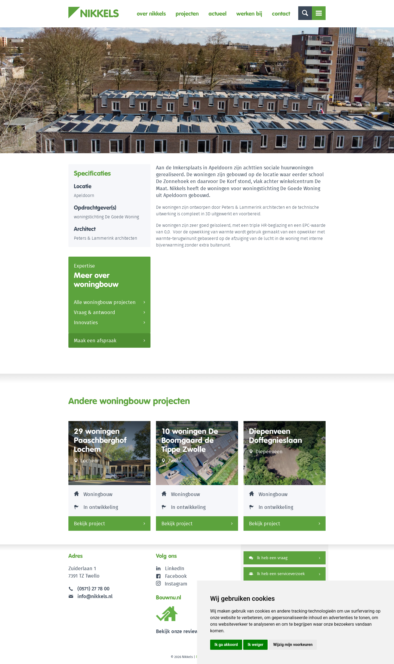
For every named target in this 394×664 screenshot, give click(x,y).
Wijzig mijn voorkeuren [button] (292, 644)
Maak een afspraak (95, 340)
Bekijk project (89, 523)
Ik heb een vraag (268, 558)
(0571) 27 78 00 (93, 588)
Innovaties (86, 322)
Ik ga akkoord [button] (226, 644)
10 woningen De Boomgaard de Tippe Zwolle (189, 440)
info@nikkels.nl (90, 596)
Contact (281, 13)
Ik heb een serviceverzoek (277, 574)
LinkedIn (174, 568)
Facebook (176, 575)
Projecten (187, 13)
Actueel (217, 13)
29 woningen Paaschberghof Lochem (100, 440)
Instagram (171, 583)
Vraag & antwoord (94, 312)
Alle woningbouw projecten (105, 302)
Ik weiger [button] (255, 644)
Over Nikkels (151, 13)
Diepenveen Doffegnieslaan (275, 436)
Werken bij (249, 13)
